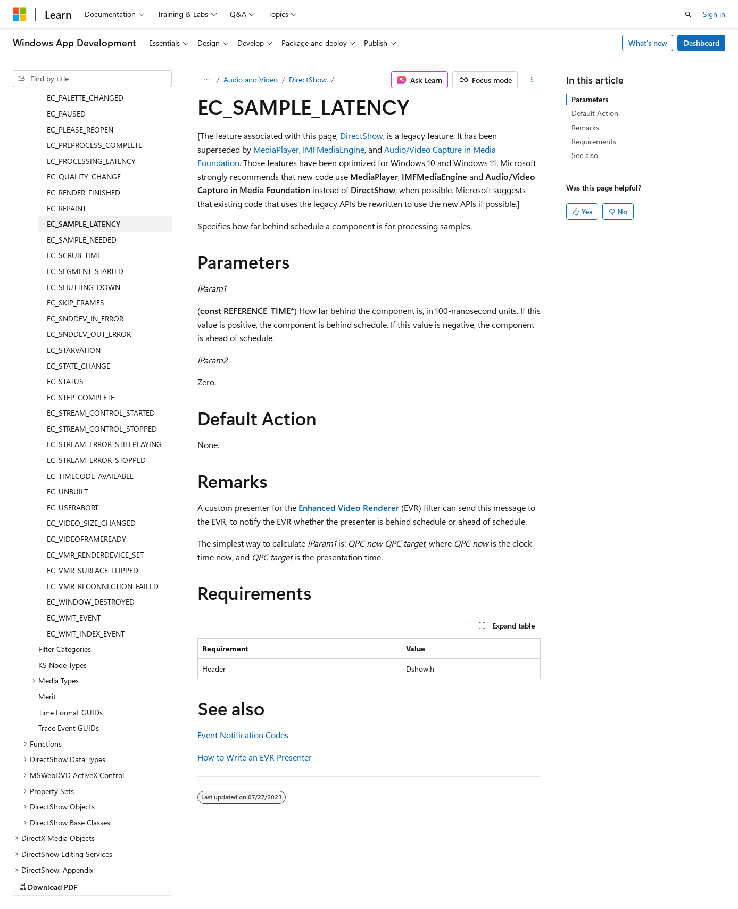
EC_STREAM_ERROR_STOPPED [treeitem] (96, 367)
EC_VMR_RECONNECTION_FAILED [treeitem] (103, 494)
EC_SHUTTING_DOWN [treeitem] (83, 194)
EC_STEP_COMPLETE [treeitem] (80, 305)
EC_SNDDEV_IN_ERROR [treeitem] (85, 226)
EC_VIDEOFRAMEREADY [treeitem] (86, 446)
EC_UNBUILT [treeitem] (67, 399)
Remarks (585, 127)
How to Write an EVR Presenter (254, 757)
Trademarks (337, 877)
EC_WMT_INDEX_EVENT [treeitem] (86, 541)
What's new (647, 43)
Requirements (593, 141)
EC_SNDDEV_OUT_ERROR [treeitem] (89, 241)
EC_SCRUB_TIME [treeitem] (74, 163)
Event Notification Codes (242, 734)
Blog (145, 877)
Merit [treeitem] (47, 604)
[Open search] (688, 14)
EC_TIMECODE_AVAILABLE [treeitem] (90, 383)
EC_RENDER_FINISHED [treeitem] (83, 100)
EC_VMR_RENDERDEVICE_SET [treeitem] (95, 462)
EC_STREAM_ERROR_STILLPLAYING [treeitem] (104, 351)
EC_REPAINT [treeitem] (66, 116)
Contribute (190, 877)
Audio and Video (250, 80)
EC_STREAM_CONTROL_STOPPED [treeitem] (102, 336)
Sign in (714, 14)
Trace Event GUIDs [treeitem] (68, 635)
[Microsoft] (20, 14)
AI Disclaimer (34, 877)
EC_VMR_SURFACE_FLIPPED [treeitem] (92, 478)
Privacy (232, 877)
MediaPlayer (276, 149)
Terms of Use (285, 877)
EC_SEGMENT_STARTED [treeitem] (85, 178)
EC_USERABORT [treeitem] (72, 415)
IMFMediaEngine (333, 149)
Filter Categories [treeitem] (64, 556)
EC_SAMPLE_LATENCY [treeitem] (83, 131)
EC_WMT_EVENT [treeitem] (74, 525)
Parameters (589, 99)
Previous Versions (96, 877)
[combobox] (92, 78)
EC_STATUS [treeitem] (65, 289)
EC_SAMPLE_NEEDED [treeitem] (82, 147)
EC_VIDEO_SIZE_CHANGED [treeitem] (91, 430)
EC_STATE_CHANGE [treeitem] (78, 273)
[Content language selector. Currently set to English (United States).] (61, 851)
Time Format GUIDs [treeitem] (70, 620)
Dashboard (701, 43)
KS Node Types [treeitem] (62, 572)
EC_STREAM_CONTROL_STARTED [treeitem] (101, 320)
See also (584, 155)
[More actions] (531, 79)
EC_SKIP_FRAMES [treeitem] (75, 210)
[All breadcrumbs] (206, 79)
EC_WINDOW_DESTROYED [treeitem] (91, 509)
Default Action (594, 113)
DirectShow (308, 80)
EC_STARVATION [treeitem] (74, 257)
